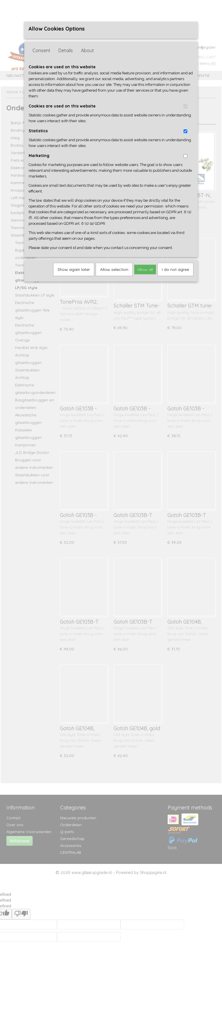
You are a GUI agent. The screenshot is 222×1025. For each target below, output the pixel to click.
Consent (41, 50)
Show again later (74, 269)
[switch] (185, 106)
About (87, 50)
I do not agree (175, 269)
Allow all (145, 269)
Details (65, 50)
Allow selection (114, 269)
